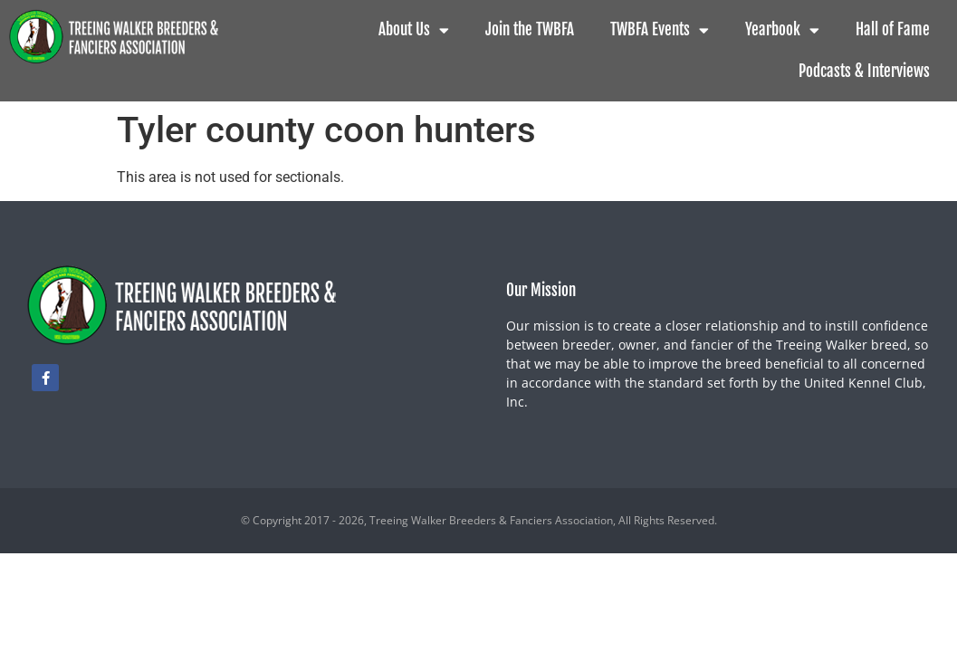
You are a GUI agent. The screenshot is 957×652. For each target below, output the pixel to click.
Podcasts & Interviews (864, 71)
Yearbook (782, 30)
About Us (413, 30)
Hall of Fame (893, 29)
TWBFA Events (659, 30)
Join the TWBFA (529, 29)
